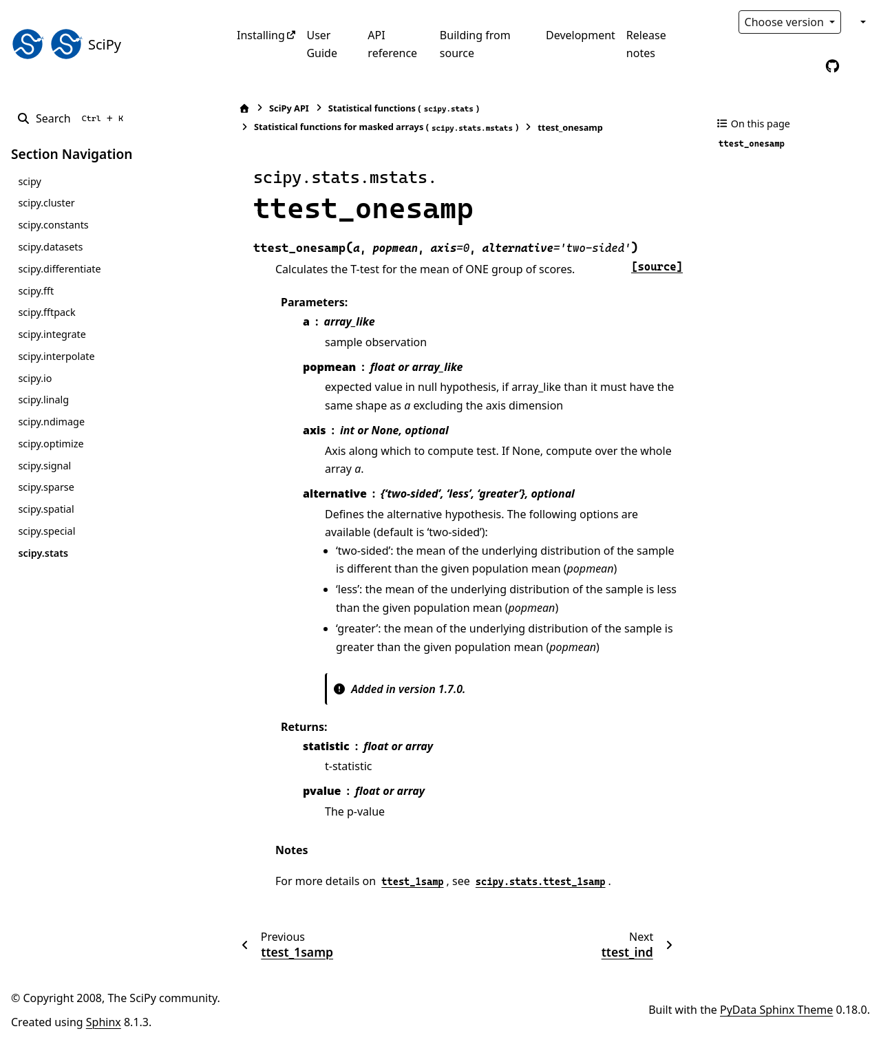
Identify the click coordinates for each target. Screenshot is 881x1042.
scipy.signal (44, 465)
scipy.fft (36, 290)
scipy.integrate (52, 334)
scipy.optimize (50, 443)
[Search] (72, 118)
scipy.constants (53, 224)
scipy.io (35, 378)
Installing (261, 35)
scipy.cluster (46, 202)
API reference (392, 44)
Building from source (475, 44)
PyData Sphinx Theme (776, 1009)
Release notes (646, 44)
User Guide (321, 44)
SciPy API (289, 108)
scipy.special (46, 531)
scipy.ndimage (51, 421)
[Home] (244, 108)
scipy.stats (43, 553)
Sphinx (103, 1022)
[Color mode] (861, 22)
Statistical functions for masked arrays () (386, 127)
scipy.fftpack (46, 312)
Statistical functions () (403, 108)
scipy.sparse (46, 486)
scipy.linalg (43, 399)
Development (580, 35)
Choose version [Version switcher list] (786, 22)
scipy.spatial (46, 508)
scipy (29, 181)
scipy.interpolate (56, 356)
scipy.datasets (50, 246)
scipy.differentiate (59, 268)
